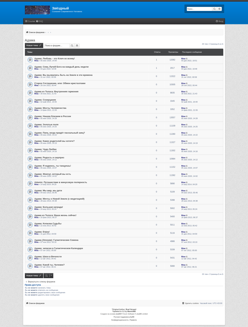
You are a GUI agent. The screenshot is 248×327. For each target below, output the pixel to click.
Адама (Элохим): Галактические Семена (56, 240)
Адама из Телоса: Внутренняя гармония (56, 91)
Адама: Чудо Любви (45, 149)
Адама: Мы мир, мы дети (48, 190)
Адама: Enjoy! (42, 232)
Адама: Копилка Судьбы (48, 223)
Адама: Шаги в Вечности (48, 256)
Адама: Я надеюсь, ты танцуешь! (52, 166)
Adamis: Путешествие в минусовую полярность (60, 182)
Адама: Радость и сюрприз (49, 157)
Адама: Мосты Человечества (50, 108)
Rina (36, 61)
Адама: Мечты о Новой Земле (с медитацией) (59, 199)
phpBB (118, 314)
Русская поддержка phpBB (124, 317)
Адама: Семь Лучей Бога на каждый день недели (61, 67)
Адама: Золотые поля (46, 124)
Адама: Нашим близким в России (52, 116)
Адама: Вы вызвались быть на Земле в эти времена (63, 75)
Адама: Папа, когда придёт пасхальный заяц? (59, 133)
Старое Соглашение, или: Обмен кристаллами (59, 83)
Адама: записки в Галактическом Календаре (58, 248)
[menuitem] (39, 21)
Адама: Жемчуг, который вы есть (52, 174)
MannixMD (131, 311)
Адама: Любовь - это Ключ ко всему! (54, 58)
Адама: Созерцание (45, 100)
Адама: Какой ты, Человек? (49, 265)
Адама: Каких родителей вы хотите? (54, 141)
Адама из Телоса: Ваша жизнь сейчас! (55, 215)
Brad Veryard (131, 309)
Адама (30, 40)
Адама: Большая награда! (48, 207)
